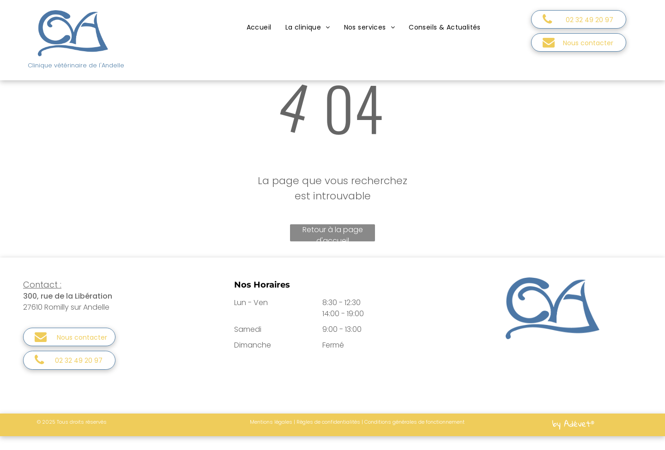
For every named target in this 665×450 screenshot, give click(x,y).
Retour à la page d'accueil (332, 232)
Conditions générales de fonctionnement (414, 422)
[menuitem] (259, 27)
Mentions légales (271, 422)
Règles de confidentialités (328, 422)
